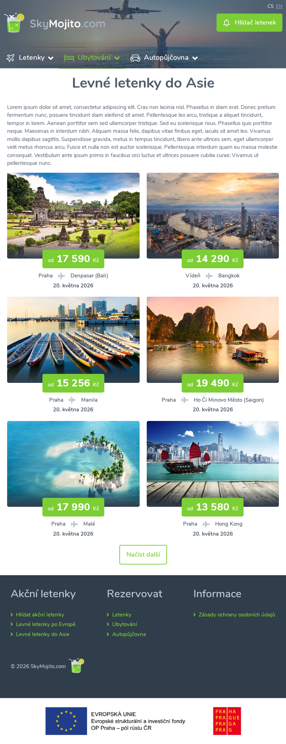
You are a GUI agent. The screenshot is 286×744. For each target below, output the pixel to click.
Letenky (121, 614)
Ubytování (124, 624)
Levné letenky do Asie (42, 634)
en (279, 5)
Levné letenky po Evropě (46, 624)
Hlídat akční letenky (40, 614)
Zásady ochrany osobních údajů (237, 614)
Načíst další (143, 554)
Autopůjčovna (129, 634)
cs (270, 5)
